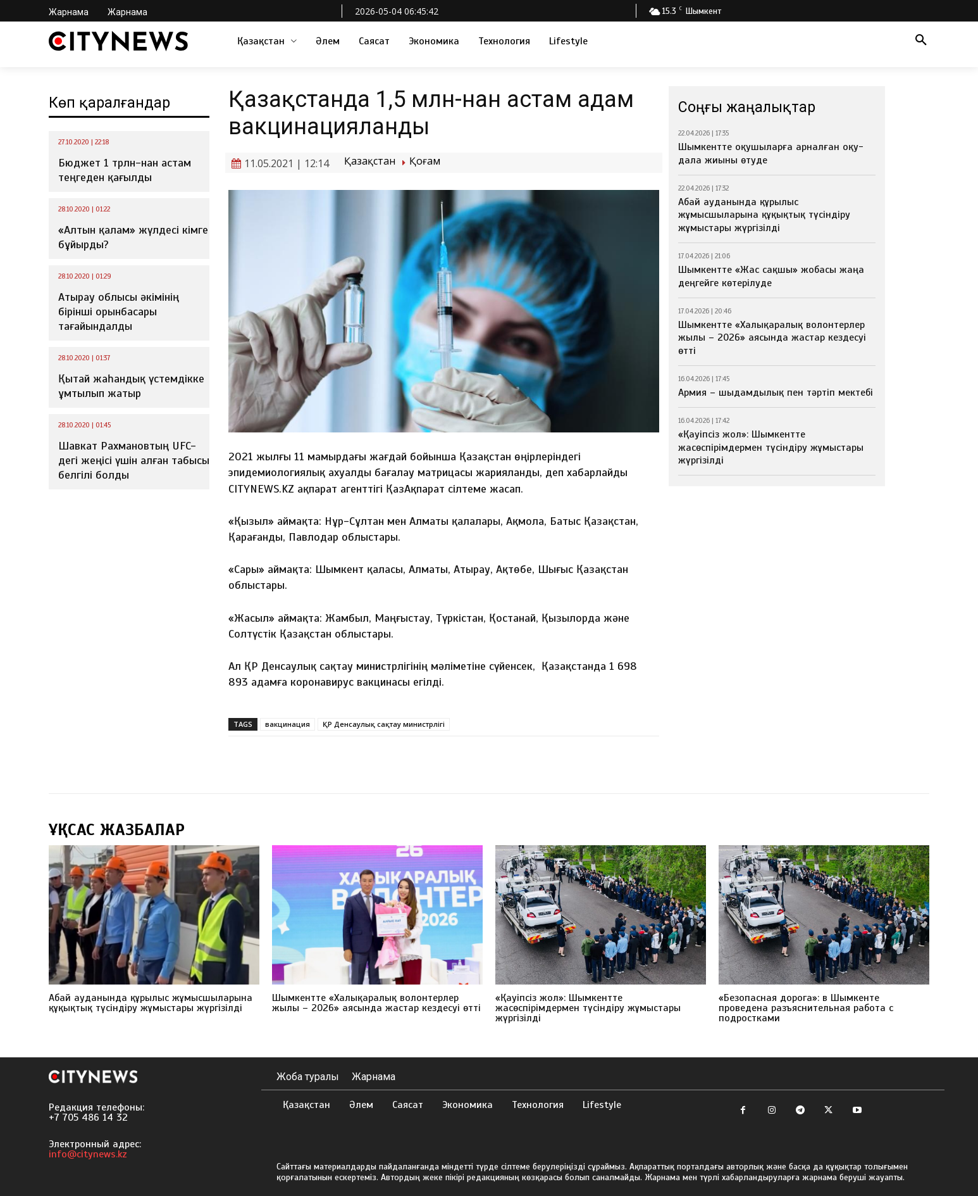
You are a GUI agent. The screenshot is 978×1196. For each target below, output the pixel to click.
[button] (921, 41)
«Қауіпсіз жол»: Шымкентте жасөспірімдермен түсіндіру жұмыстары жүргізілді (770, 447)
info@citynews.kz (88, 1154)
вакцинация (287, 724)
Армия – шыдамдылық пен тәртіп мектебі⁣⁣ (775, 392)
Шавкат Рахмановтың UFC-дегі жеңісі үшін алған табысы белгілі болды (133, 460)
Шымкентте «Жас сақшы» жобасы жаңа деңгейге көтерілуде (771, 276)
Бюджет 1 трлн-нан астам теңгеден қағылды (124, 170)
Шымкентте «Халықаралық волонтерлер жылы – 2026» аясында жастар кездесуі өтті (772, 338)
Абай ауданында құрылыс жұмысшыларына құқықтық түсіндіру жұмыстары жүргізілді (764, 215)
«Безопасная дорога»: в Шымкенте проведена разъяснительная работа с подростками (806, 1007)
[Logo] (118, 41)
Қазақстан (369, 161)
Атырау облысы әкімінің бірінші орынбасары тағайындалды (118, 312)
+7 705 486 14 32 (88, 1117)
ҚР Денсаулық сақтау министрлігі (384, 724)
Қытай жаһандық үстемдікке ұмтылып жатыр (131, 386)
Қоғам (424, 161)
